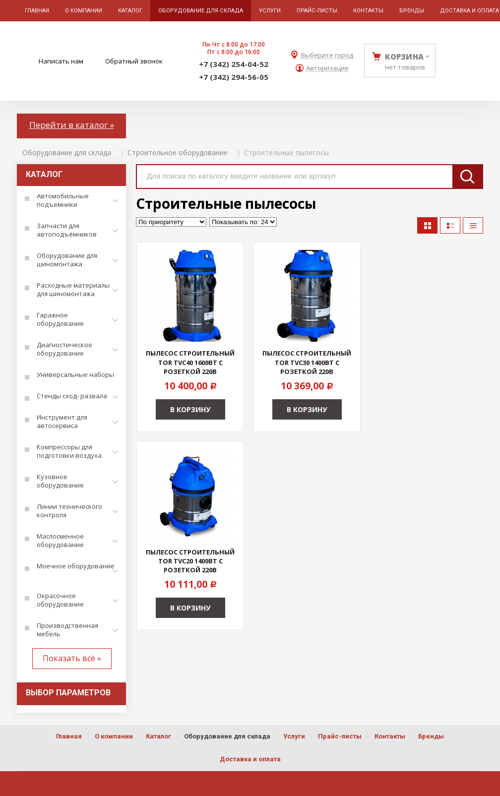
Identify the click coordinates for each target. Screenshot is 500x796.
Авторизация (327, 68)
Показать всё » (72, 658)
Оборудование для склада (66, 152)
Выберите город (327, 55)
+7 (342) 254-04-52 (233, 64)
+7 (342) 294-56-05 (233, 77)
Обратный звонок (134, 61)
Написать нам (61, 61)
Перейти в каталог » (71, 124)
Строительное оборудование (177, 152)
